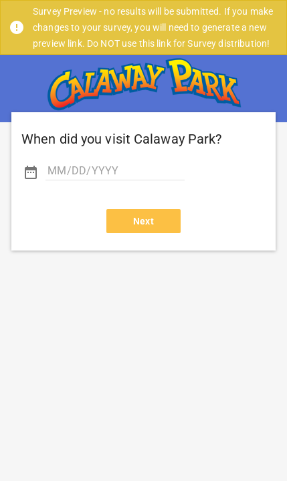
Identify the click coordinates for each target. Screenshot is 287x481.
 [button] (31, 172)
